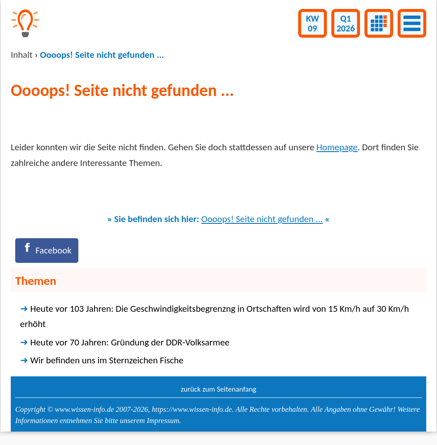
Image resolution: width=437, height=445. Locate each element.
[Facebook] (46, 250)
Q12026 (346, 23)
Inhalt (22, 55)
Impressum (163, 420)
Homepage (337, 147)
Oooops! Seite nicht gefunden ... (262, 219)
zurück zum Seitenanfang (219, 388)
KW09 (312, 23)
